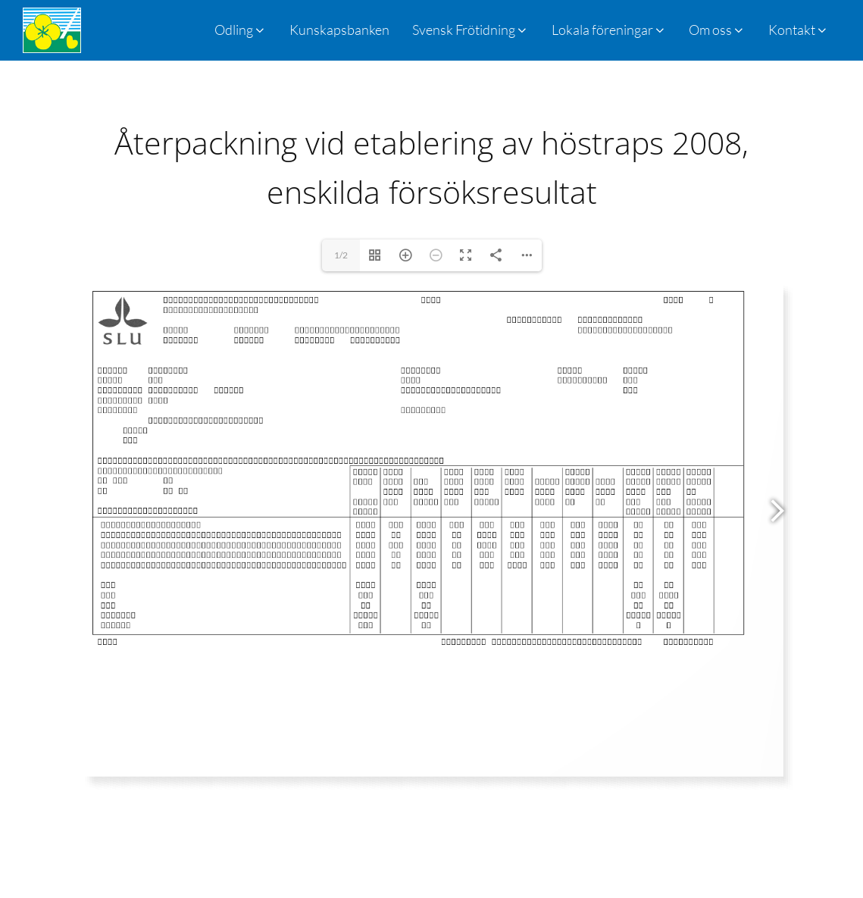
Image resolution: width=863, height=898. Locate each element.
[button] (470, 30)
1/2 (341, 255)
